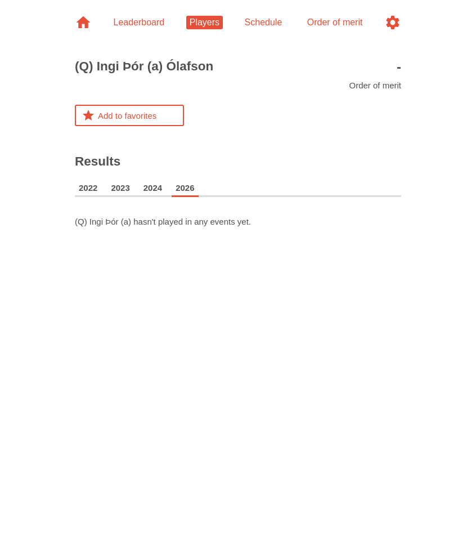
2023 (120, 188)
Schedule (263, 22)
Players (204, 22)
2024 (152, 188)
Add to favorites (119, 115)
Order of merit (375, 74)
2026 (185, 188)
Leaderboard (138, 22)
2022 (88, 188)
